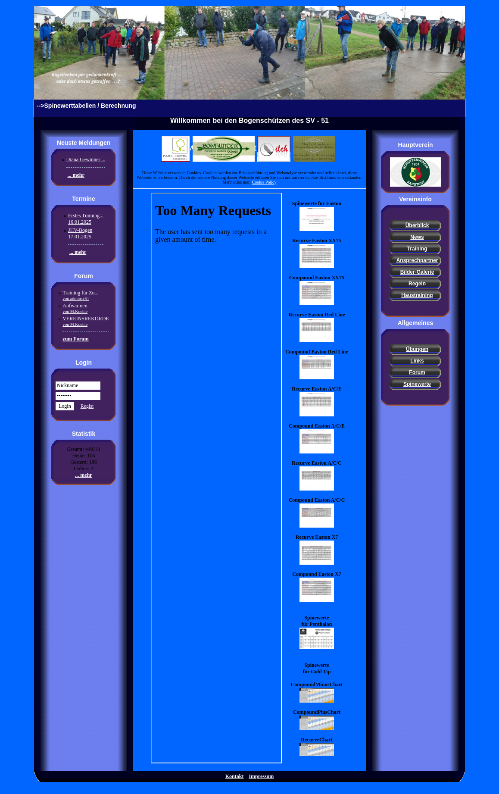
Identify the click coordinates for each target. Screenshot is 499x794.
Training (417, 249)
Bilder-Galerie (417, 272)
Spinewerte (417, 384)
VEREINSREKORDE (85, 321)
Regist (87, 406)
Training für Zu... (80, 295)
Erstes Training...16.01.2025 (85, 219)
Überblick (417, 225)
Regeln (417, 284)
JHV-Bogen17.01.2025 (80, 233)
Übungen (417, 349)
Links (417, 361)
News (417, 237)
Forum (417, 372)
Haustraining (417, 295)
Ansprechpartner (417, 260)
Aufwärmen (74, 308)
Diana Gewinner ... (86, 159)
